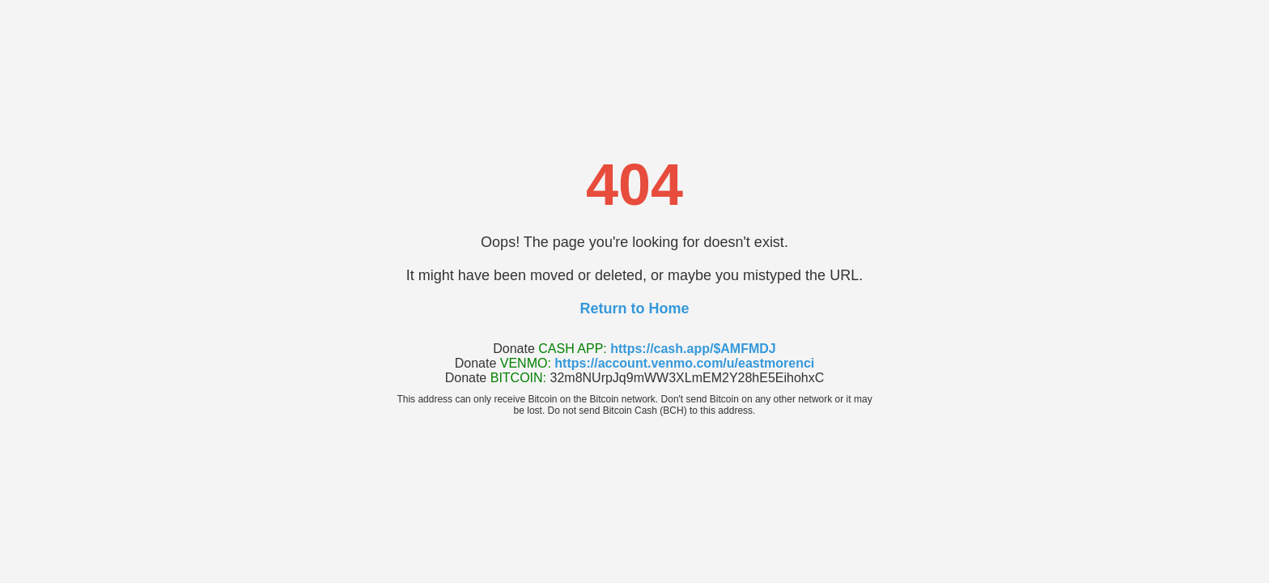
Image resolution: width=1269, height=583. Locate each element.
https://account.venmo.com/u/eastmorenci (684, 363)
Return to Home (635, 308)
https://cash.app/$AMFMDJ (692, 348)
